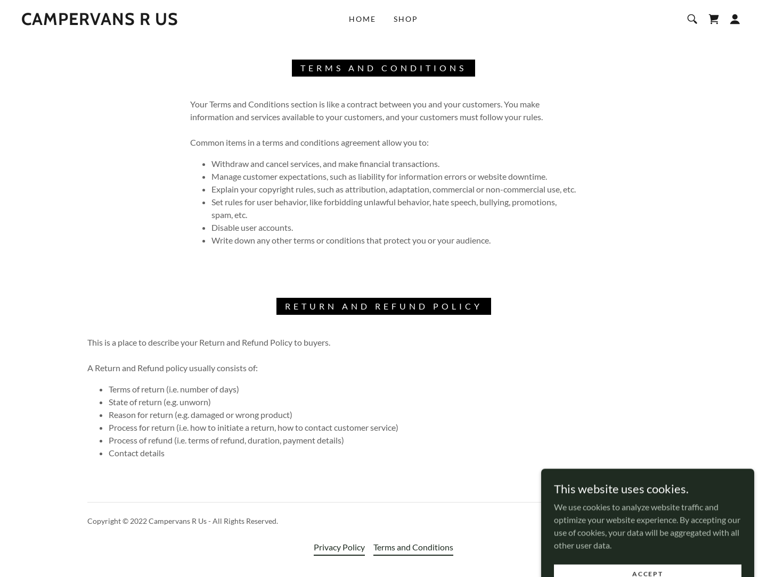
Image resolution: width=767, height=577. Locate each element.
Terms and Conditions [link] (413, 547)
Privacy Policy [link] (339, 547)
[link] (99, 21)
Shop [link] (406, 18)
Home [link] (362, 18)
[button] (735, 19)
